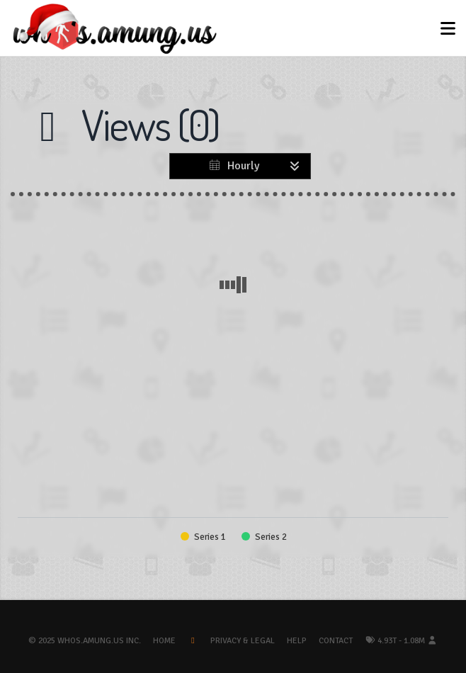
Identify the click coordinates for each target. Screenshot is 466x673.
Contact (336, 640)
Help (297, 640)
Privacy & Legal (242, 640)
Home (164, 640)
